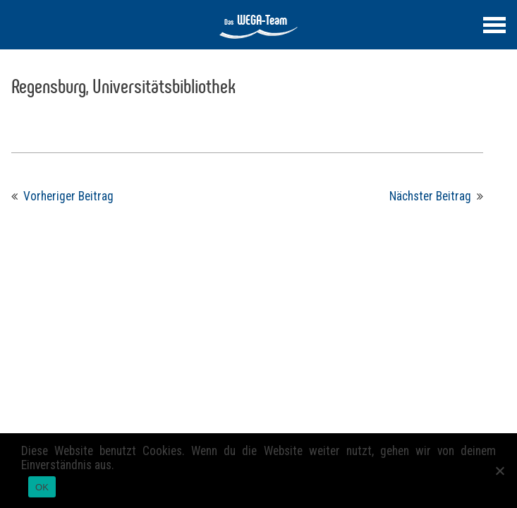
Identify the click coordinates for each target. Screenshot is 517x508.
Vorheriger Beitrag (68, 196)
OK (42, 487)
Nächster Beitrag (430, 196)
